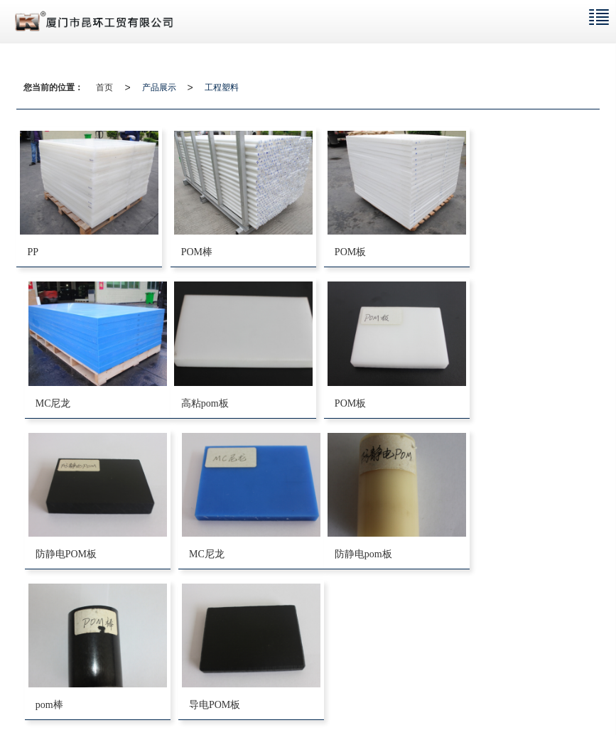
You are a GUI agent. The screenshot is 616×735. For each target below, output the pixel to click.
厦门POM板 (235, 694)
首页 (104, 87)
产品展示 (159, 87)
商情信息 (289, 680)
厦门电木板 (79, 694)
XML (253, 680)
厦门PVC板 (182, 694)
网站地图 (217, 680)
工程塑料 (222, 87)
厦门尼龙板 (130, 694)
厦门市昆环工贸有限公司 (144, 680)
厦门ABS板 (287, 694)
